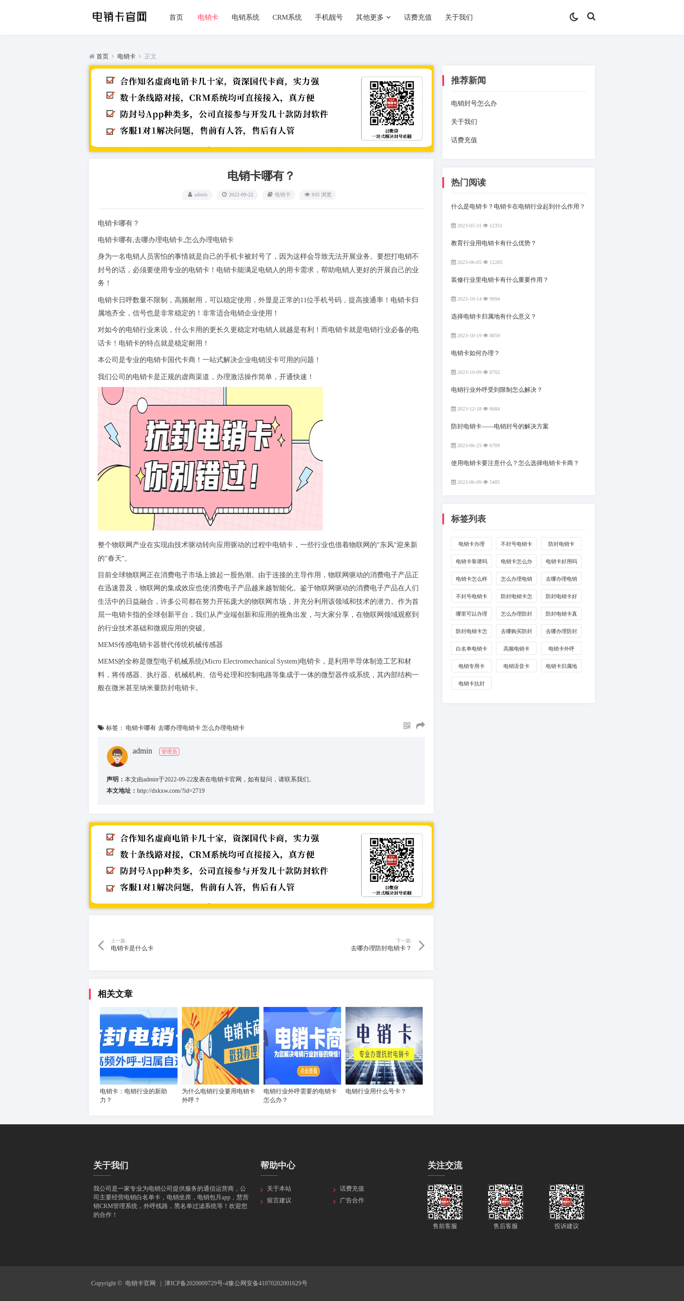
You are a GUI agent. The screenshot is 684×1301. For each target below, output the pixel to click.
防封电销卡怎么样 (471, 632)
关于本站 (279, 1188)
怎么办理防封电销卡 (516, 615)
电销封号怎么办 (474, 103)
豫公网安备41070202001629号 (268, 1283)
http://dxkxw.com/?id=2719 (171, 790)
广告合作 (352, 1200)
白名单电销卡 (471, 650)
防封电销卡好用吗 (561, 598)
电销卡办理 (471, 545)
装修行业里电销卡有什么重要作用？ (500, 280)
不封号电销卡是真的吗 (471, 598)
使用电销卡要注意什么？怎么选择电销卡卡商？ (515, 463)
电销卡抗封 (471, 685)
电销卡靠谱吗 (471, 563)
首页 (176, 17)
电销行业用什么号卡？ (376, 1091)
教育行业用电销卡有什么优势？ (494, 243)
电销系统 (246, 17)
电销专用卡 (471, 667)
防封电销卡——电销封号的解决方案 (500, 426)
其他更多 (370, 17)
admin (201, 195)
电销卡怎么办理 (516, 563)
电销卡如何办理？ (475, 353)
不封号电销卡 (516, 545)
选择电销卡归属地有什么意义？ (494, 316)
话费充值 (418, 17)
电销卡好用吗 (561, 563)
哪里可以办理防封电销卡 (471, 615)
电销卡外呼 (561, 650)
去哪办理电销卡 (179, 728)
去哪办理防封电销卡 (561, 632)
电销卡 (208, 17)
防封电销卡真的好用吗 (561, 615)
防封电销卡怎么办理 (516, 598)
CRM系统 (287, 17)
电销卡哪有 (141, 728)
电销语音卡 (516, 667)
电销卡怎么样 (471, 580)
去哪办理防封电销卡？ (381, 948)
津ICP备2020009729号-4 (196, 1283)
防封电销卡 (561, 545)
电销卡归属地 (561, 667)
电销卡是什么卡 (132, 948)
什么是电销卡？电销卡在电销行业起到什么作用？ (518, 206)
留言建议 (279, 1200)
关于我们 (459, 17)
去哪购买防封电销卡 (516, 632)
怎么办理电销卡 (223, 728)
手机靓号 (329, 17)
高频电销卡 (516, 650)
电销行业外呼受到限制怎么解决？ (497, 390)
